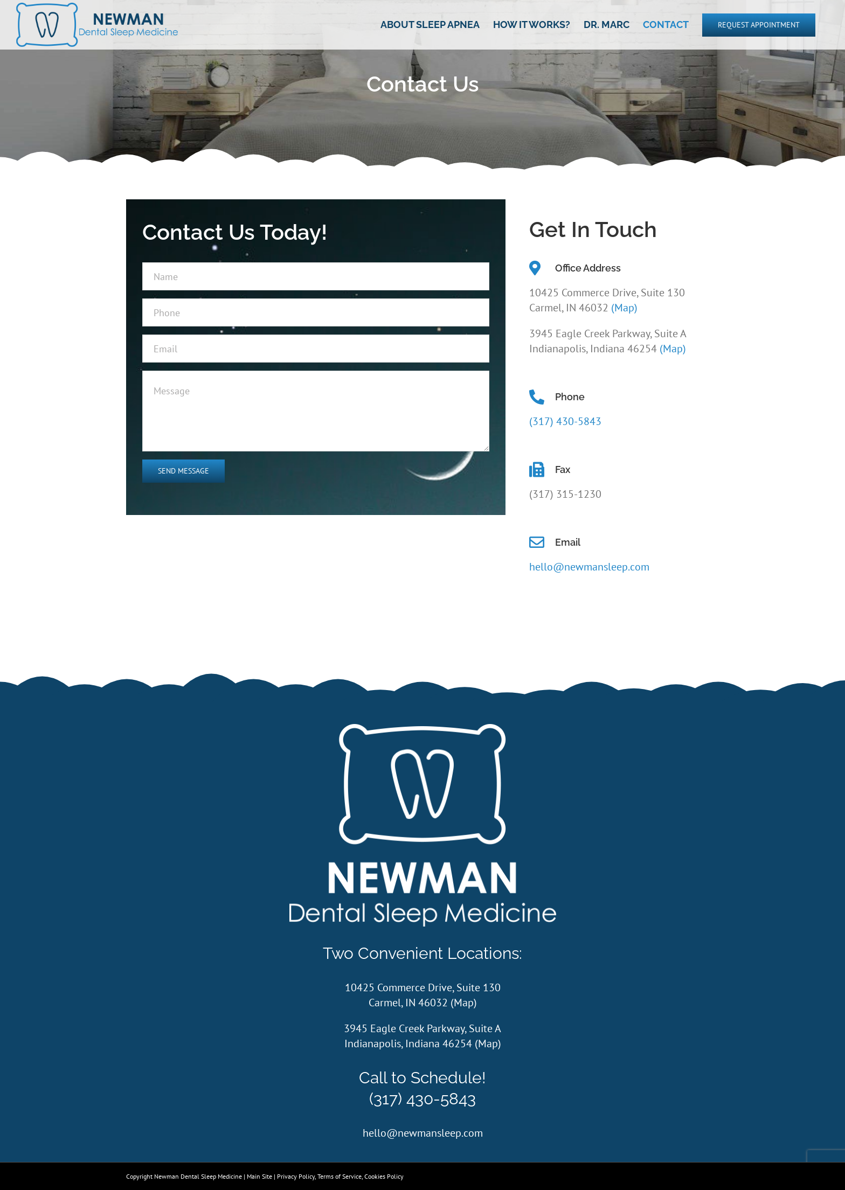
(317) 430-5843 (565, 421)
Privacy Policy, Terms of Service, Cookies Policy (340, 1176)
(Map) (624, 308)
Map (464, 1003)
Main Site (259, 1176)
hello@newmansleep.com (589, 567)
